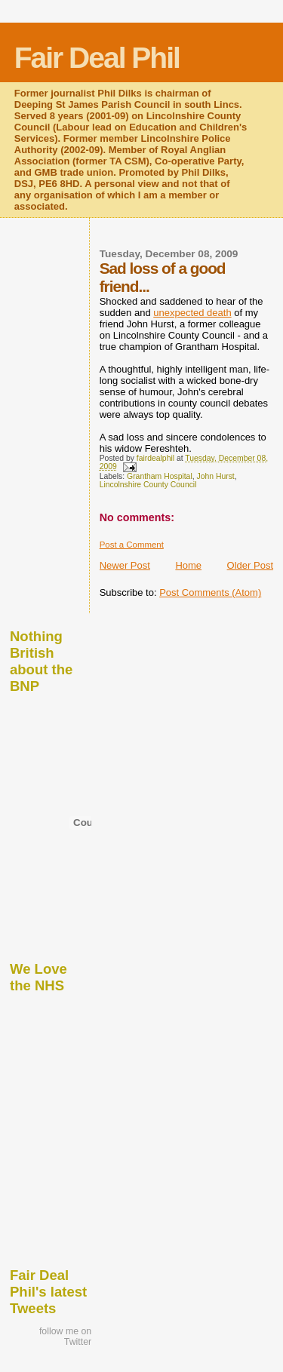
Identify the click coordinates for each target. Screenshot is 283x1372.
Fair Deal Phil (97, 57)
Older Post (250, 565)
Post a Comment (132, 544)
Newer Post (125, 565)
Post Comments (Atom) (210, 592)
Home (188, 565)
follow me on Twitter (65, 1336)
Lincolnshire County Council (148, 484)
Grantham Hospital (159, 476)
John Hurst (216, 476)
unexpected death (192, 312)
